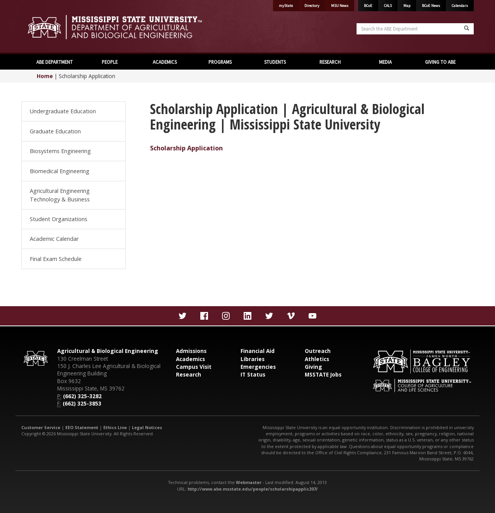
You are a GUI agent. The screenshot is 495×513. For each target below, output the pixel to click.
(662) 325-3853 (82, 403)
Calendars (460, 5)
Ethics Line (115, 427)
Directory (311, 5)
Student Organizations (58, 219)
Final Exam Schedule (56, 258)
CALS (388, 5)
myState (286, 5)
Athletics (317, 359)
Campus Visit (194, 366)
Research (188, 374)
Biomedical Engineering (59, 171)
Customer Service (40, 427)
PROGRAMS (220, 62)
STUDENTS (275, 62)
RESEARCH (330, 62)
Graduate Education (55, 131)
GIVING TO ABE (440, 62)
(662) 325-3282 (82, 396)
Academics (190, 359)
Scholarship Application (186, 148)
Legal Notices (147, 427)
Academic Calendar (54, 238)
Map (406, 5)
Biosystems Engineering (60, 151)
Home (45, 76)
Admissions (191, 350)
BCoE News (431, 5)
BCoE (368, 5)
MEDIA (385, 62)
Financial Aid (258, 350)
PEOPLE (110, 62)
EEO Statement (81, 427)
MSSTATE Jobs (323, 374)
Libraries (253, 359)
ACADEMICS (165, 62)
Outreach (318, 350)
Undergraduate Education (63, 111)
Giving (313, 366)
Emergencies (258, 366)
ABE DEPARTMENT (54, 62)
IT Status (253, 374)
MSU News (339, 5)
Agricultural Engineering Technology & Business (60, 195)
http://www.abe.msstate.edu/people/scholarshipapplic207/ (253, 489)
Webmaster (248, 482)
